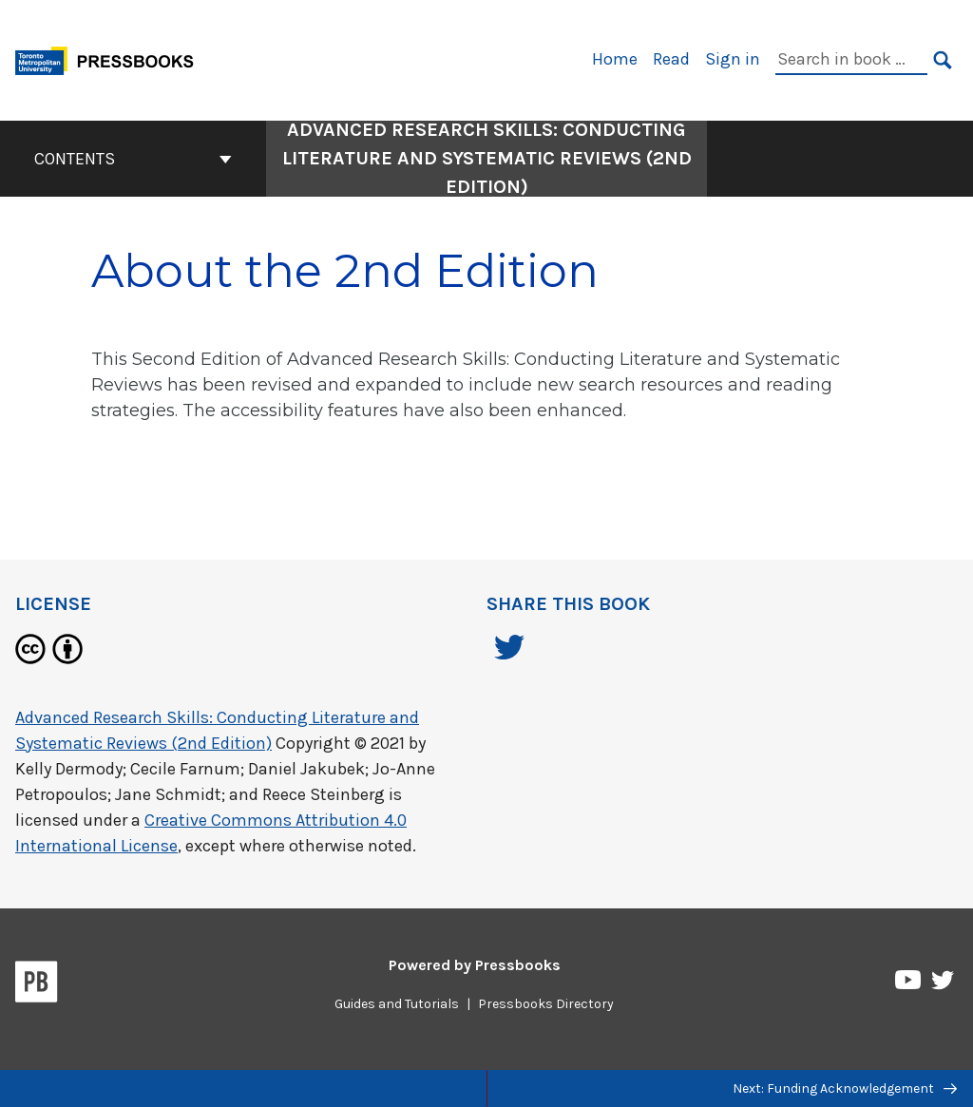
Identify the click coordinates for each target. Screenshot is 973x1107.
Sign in (732, 58)
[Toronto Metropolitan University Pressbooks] (111, 58)
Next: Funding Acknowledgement (845, 1088)
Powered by (475, 965)
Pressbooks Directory (546, 1004)
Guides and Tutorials (396, 1004)
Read (671, 58)
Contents (133, 158)
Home (615, 58)
